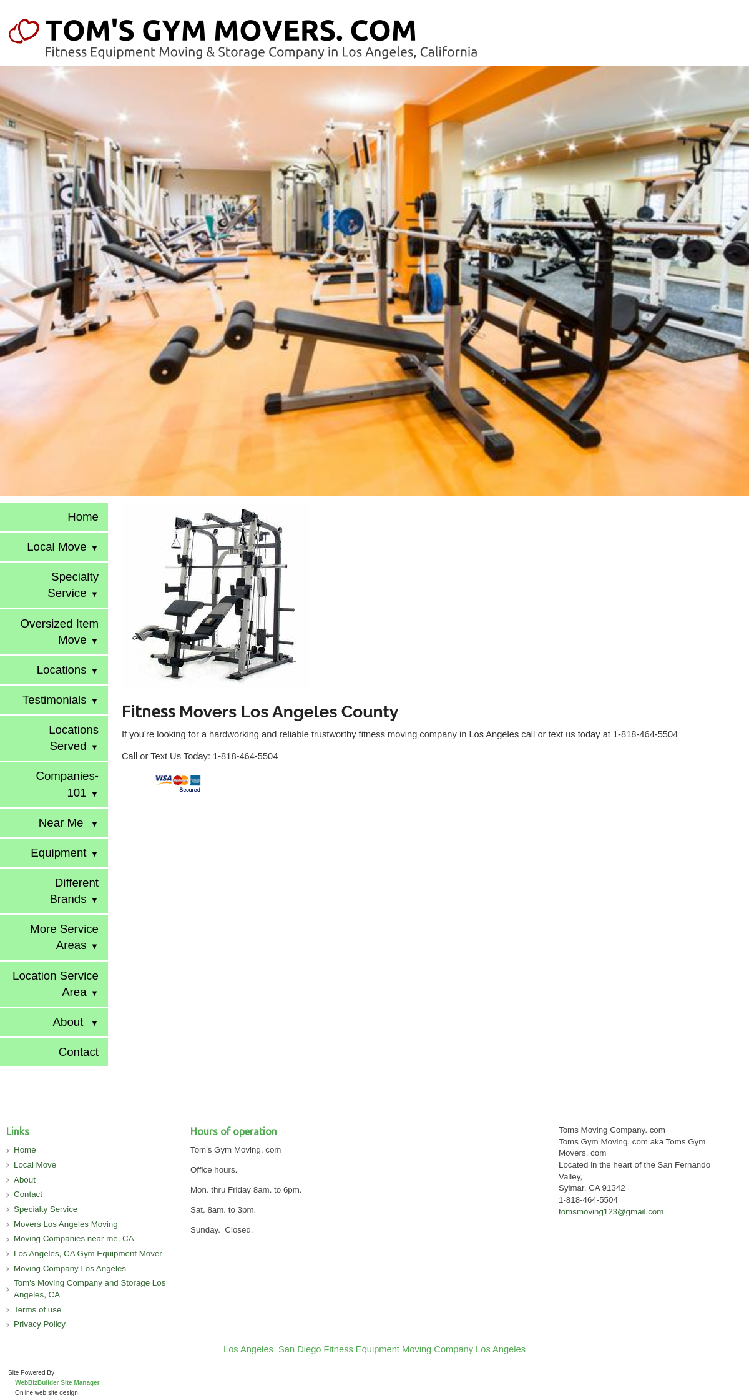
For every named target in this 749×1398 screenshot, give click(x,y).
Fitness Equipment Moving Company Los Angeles (425, 1349)
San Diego (299, 1349)
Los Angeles (248, 1349)
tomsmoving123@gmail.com (611, 1211)
